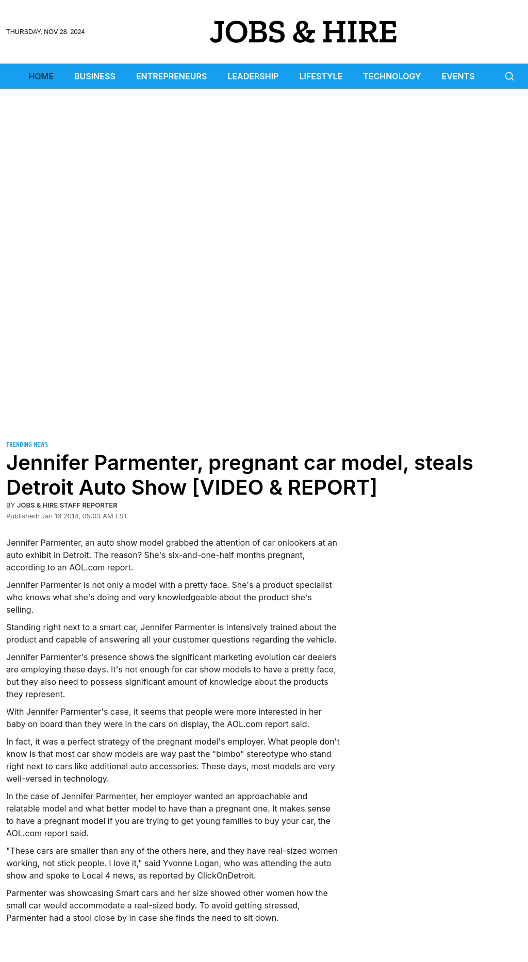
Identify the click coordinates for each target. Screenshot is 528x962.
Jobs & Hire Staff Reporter (67, 505)
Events (458, 76)
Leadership (252, 76)
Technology (392, 76)
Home (41, 76)
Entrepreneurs (171, 76)
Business (95, 76)
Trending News (27, 444)
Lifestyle (320, 76)
